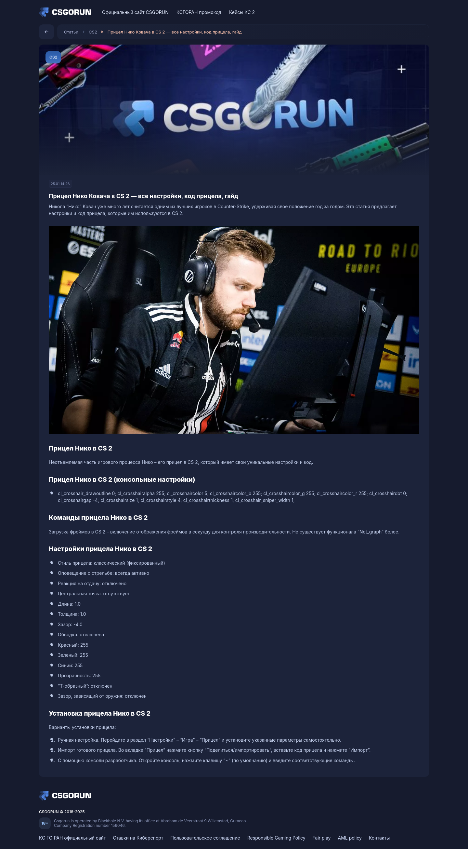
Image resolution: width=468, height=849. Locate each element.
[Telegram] (422, 12)
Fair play (322, 838)
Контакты (379, 838)
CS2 (93, 31)
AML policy (350, 838)
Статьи (71, 31)
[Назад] (46, 31)
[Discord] (410, 12)
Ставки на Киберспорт (138, 838)
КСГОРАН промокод (198, 12)
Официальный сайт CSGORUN (135, 12)
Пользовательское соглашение (205, 838)
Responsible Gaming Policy (276, 838)
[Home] (66, 12)
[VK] (399, 12)
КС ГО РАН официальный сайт (72, 838)
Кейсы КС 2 (242, 12)
